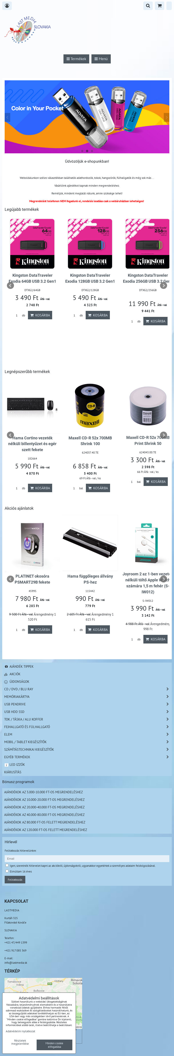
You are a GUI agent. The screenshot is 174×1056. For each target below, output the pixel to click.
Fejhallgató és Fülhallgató (88, 726)
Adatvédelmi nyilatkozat (20, 1031)
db (19, 321)
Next (163, 285)
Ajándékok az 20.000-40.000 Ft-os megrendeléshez (44, 807)
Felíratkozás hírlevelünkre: (21, 851)
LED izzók (14, 764)
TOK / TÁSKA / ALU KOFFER (88, 719)
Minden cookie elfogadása (54, 1044)
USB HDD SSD (88, 711)
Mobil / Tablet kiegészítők (88, 742)
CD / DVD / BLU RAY (88, 689)
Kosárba (40, 321)
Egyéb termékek (88, 757)
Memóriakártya (88, 696)
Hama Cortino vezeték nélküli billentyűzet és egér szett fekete (148, 444)
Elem (88, 734)
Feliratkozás (15, 880)
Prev (10, 285)
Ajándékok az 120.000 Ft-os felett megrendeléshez (45, 829)
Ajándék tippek (19, 666)
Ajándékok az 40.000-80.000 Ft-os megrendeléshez (44, 814)
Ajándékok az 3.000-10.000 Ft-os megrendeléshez (43, 792)
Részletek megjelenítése (20, 1042)
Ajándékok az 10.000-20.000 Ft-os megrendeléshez (44, 799)
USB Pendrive (88, 704)
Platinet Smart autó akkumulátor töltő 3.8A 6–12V (32, 281)
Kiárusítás (12, 772)
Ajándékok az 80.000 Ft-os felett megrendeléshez (44, 822)
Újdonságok (16, 681)
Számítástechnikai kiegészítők (88, 749)
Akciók (12, 674)
